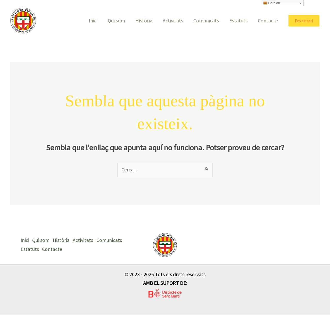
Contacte (268, 20)
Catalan (271, 3)
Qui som (116, 20)
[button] (304, 21)
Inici (93, 20)
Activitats (173, 20)
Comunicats (206, 20)
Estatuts (238, 20)
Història (143, 20)
